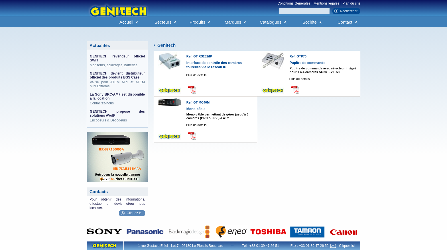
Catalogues (270, 22)
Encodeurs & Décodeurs (117, 115)
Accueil (126, 22)
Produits (197, 22)
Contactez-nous (117, 98)
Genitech (118, 14)
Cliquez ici (134, 213)
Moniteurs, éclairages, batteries (117, 60)
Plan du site (351, 3)
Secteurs (163, 22)
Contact (345, 22)
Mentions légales (326, 3)
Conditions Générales (293, 3)
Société (309, 22)
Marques (233, 22)
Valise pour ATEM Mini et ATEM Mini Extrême (117, 79)
